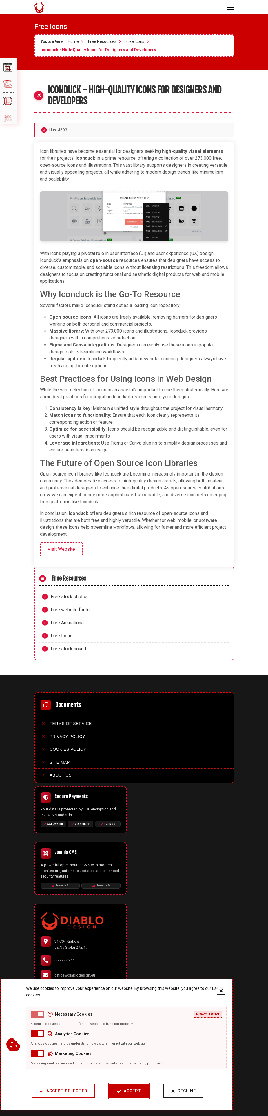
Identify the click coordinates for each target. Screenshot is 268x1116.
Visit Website (61, 549)
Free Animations (67, 622)
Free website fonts (70, 609)
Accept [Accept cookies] (119, 1091)
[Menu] (230, 7)
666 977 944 (64, 960)
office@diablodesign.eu (74, 975)
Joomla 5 (60, 885)
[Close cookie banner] (212, 991)
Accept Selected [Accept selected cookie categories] (54, 1091)
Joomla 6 (101, 885)
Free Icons (61, 635)
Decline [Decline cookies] (174, 1091)
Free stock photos (69, 596)
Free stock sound (68, 648)
